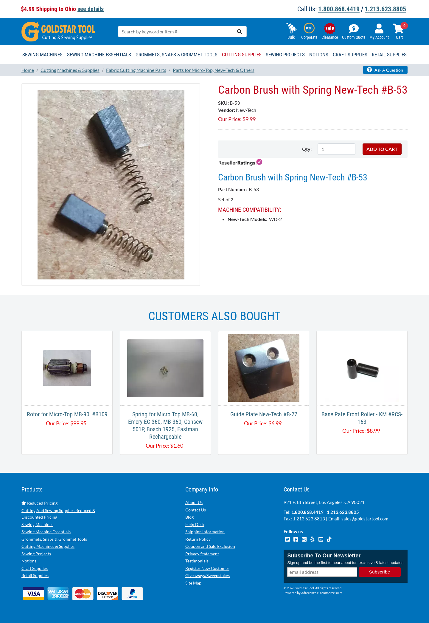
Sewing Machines (37, 524)
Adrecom (307, 593)
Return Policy (198, 539)
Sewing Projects (36, 553)
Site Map (193, 582)
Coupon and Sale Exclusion (210, 546)
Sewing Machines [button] (42, 55)
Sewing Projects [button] (285, 55)
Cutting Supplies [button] (242, 55)
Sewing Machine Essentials (46, 531)
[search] (239, 31)
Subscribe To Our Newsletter (323, 556)
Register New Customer (207, 568)
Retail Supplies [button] (389, 55)
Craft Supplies (34, 568)
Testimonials (197, 560)
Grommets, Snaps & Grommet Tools (54, 539)
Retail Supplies (35, 575)
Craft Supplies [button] (350, 55)
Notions (28, 560)
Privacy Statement (202, 553)
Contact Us (195, 509)
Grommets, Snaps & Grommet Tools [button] (176, 55)
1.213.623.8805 (385, 9)
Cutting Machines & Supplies (47, 546)
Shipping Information (205, 531)
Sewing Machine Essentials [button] (99, 55)
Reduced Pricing (39, 502)
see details (90, 9)
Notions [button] (318, 55)
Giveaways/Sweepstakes (207, 575)
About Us (194, 502)
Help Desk (194, 524)
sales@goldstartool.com (364, 518)
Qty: (307, 149)
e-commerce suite (330, 593)
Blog (189, 517)
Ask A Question (385, 69)
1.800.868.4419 (339, 9)
